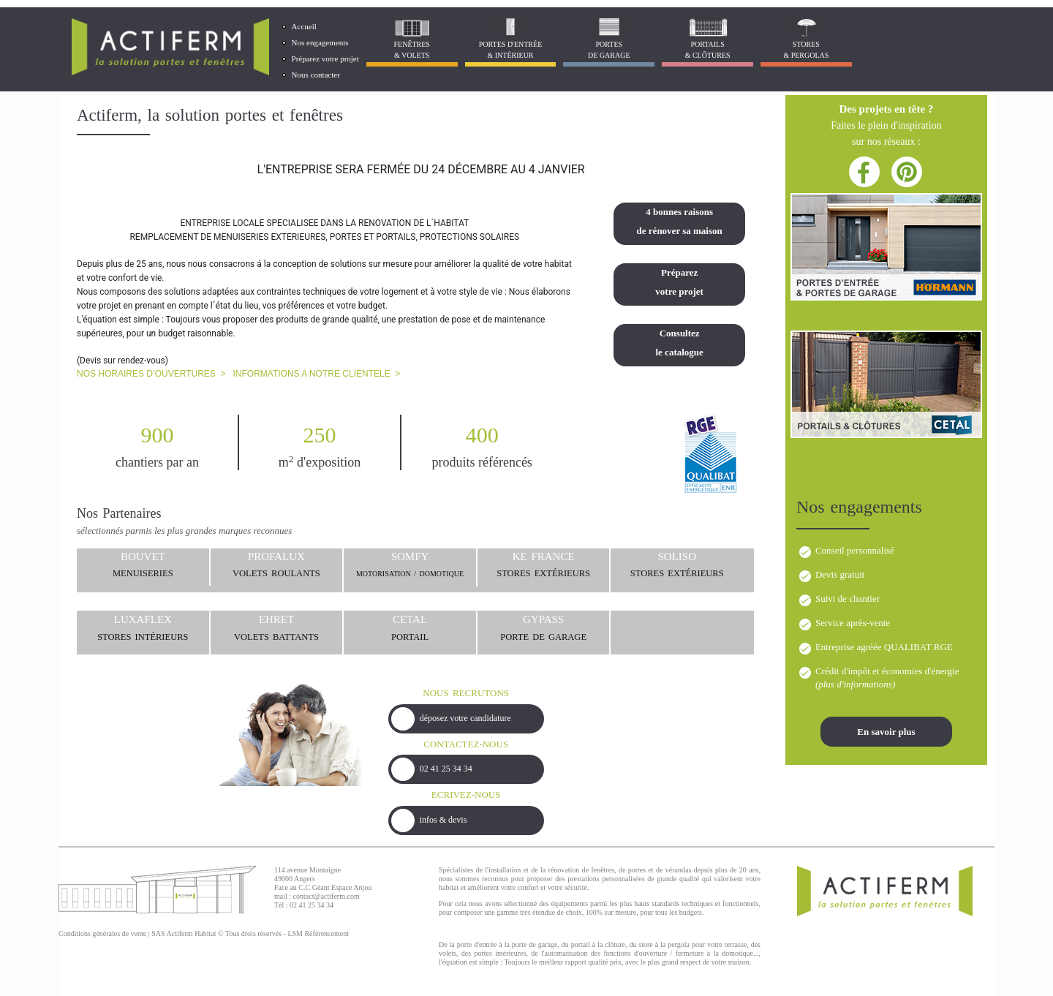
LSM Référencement (318, 933)
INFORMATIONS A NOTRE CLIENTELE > (317, 374)
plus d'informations (855, 684)
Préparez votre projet (325, 58)
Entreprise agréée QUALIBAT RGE (884, 646)
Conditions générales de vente (102, 933)
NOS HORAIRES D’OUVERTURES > (151, 374)
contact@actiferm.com (326, 896)
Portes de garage (609, 49)
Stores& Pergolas (806, 49)
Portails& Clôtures (708, 49)
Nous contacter (316, 74)
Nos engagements (320, 42)
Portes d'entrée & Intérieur (510, 49)
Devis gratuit (840, 574)
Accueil (304, 26)
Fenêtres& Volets (411, 49)
